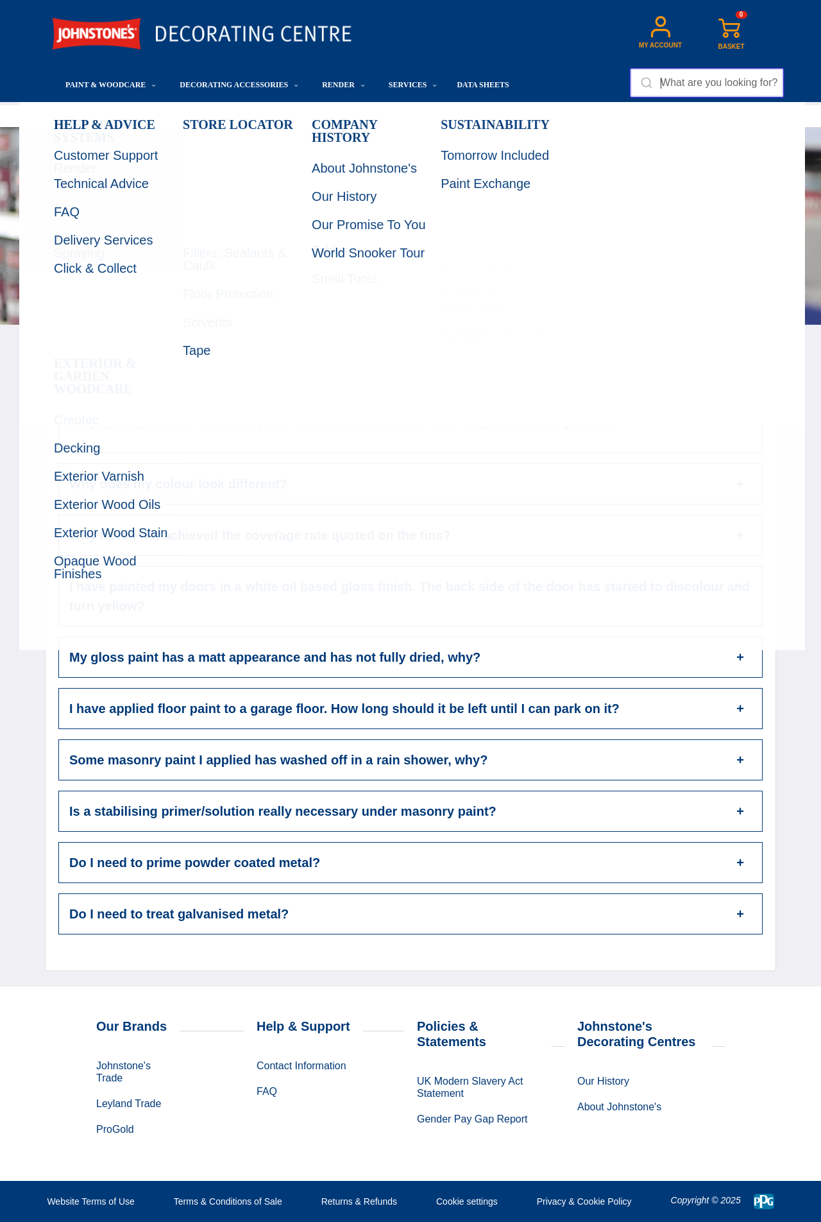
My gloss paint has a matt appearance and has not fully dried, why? (274, 657)
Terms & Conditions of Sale (228, 1201)
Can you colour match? (140, 391)
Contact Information (301, 1065)
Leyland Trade (128, 1103)
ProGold (115, 1129)
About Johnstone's (619, 1106)
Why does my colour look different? (178, 484)
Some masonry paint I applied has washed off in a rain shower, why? (278, 760)
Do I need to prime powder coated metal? (194, 863)
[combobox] (706, 83)
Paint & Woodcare (110, 84)
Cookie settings (467, 1201)
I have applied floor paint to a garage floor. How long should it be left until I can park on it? (344, 708)
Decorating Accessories (239, 84)
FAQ (267, 1091)
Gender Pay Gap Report (472, 1119)
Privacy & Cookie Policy (584, 1201)
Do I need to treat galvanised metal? (179, 914)
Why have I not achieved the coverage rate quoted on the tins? (260, 535)
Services (413, 84)
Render (343, 84)
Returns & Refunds (359, 1201)
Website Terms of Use (90, 1201)
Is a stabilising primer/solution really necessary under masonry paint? (282, 811)
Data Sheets (483, 84)
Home (65, 116)
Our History (603, 1081)
